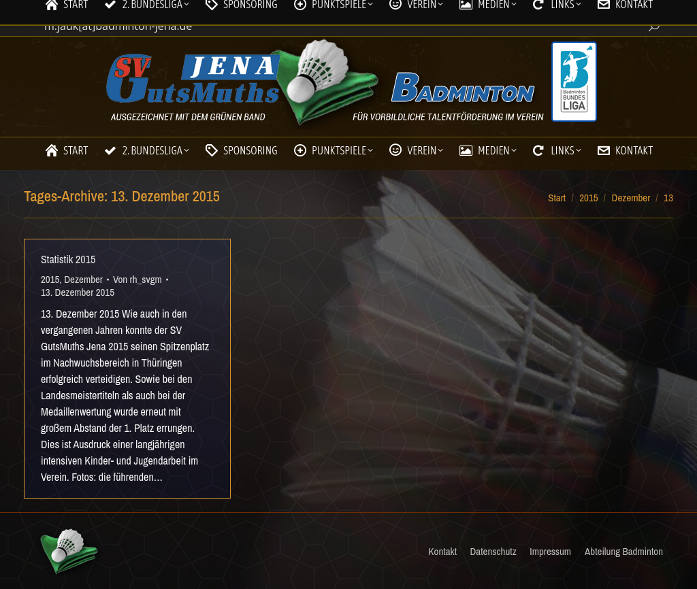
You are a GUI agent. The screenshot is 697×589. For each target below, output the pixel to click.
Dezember (83, 279)
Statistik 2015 (68, 259)
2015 (50, 279)
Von (137, 279)
